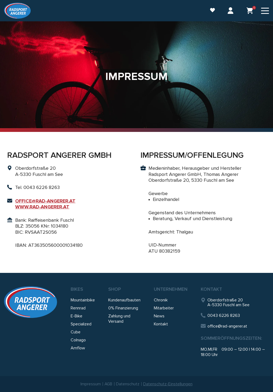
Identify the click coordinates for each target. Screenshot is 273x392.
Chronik (161, 300)
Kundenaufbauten (124, 300)
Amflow (78, 348)
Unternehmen (170, 289)
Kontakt (161, 324)
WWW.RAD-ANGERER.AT (42, 207)
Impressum (91, 384)
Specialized (81, 324)
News (159, 316)
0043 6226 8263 (220, 315)
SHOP (114, 289)
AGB (109, 384)
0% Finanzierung (123, 308)
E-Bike (76, 316)
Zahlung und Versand (119, 319)
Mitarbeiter (164, 308)
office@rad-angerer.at (224, 326)
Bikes (77, 289)
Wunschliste (212, 10)
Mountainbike (83, 300)
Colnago (78, 340)
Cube (76, 332)
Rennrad (78, 308)
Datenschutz (128, 384)
